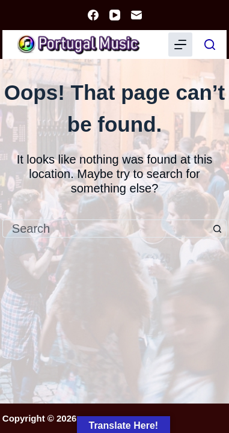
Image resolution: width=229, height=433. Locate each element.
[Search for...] (105, 229)
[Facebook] (93, 15)
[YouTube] (114, 15)
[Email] (136, 15)
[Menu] (180, 44)
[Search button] (218, 229)
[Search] (209, 44)
